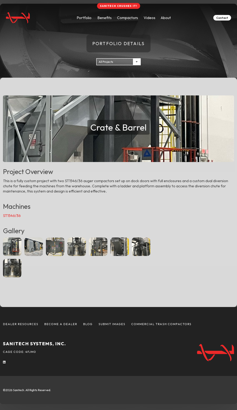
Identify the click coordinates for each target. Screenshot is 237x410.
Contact (222, 18)
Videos (149, 17)
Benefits (104, 17)
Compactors (127, 17)
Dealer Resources (20, 324)
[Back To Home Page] (18, 17)
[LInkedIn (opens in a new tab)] (4, 362)
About (166, 17)
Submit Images (112, 324)
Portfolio (84, 17)
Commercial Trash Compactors (161, 324)
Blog (88, 324)
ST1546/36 (12, 215)
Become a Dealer (60, 324)
